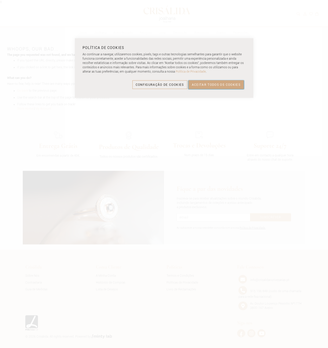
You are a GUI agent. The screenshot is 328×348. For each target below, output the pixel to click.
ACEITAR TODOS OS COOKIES (216, 84)
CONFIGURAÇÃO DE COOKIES (160, 84)
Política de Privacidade (191, 71)
